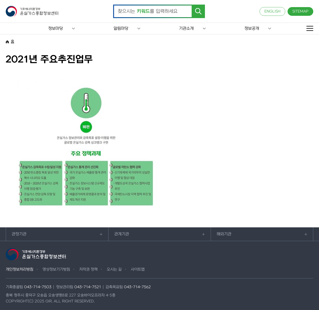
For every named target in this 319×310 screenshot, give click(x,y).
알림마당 (121, 28)
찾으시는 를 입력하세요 (148, 11)
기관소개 (186, 28)
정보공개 (251, 28)
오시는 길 (114, 269)
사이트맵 (138, 269)
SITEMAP (300, 11)
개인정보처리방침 (19, 269)
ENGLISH (272, 11)
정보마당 (55, 28)
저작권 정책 (88, 269)
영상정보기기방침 (56, 269)
